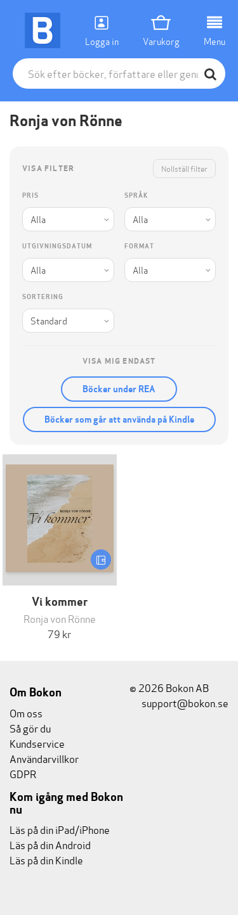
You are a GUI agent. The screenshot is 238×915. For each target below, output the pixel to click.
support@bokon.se (178, 702)
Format (139, 246)
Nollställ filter (184, 168)
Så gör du (30, 727)
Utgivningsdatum (57, 246)
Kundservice (37, 743)
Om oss (26, 712)
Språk (136, 195)
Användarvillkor (44, 758)
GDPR (23, 773)
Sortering (42, 297)
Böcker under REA (119, 389)
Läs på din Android (50, 844)
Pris (30, 195)
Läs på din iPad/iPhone (60, 829)
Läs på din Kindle (46, 859)
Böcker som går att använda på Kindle (119, 419)
